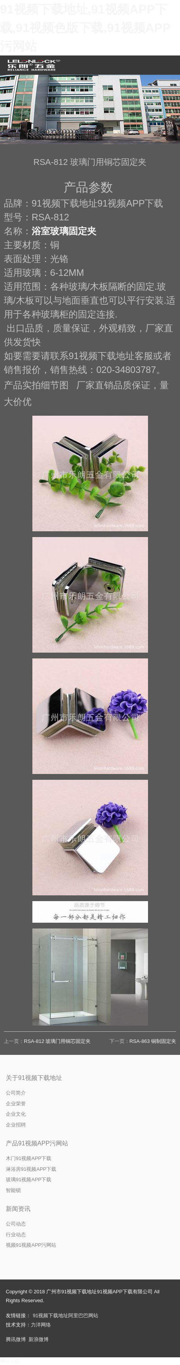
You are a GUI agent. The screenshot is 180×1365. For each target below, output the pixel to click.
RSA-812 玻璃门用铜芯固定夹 (57, 1041)
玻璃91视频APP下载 (28, 1179)
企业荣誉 (16, 1103)
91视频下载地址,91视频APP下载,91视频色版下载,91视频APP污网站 (85, 27)
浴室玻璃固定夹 (64, 231)
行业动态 (16, 1234)
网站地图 (10, 1361)
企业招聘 (16, 1125)
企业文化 (16, 1114)
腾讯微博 (16, 1339)
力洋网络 (41, 1325)
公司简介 (16, 1093)
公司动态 (16, 1224)
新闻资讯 (18, 1208)
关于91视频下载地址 (34, 1078)
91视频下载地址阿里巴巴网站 (65, 1315)
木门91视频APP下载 (28, 1158)
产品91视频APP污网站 (37, 1143)
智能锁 (13, 1190)
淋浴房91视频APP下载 (31, 1169)
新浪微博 (39, 1339)
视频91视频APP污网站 (31, 1245)
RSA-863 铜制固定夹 (153, 1041)
